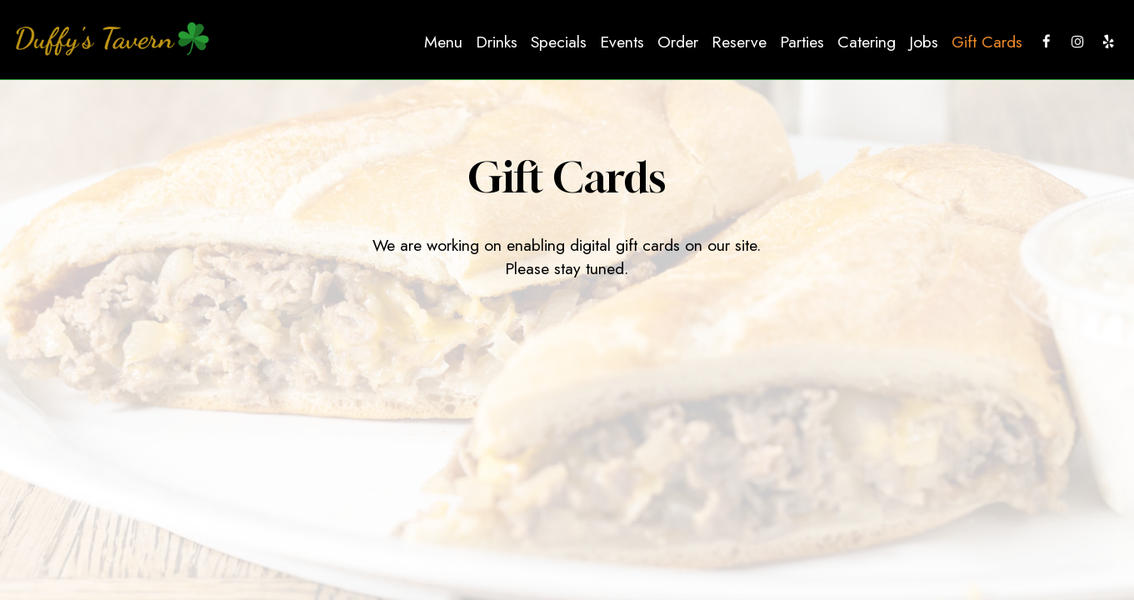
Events (622, 41)
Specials (559, 41)
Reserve (739, 41)
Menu (443, 41)
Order (677, 41)
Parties (802, 41)
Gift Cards (987, 41)
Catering (866, 41)
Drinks (496, 41)
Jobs (923, 41)
